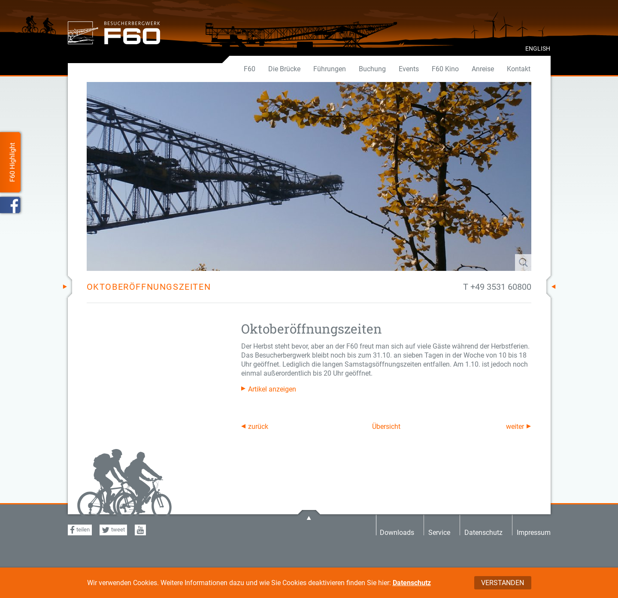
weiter (515, 426)
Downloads (397, 532)
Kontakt (518, 69)
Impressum (534, 532)
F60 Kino (445, 69)
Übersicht (386, 426)
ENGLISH (537, 48)
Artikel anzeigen (272, 389)
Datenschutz (412, 583)
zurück (258, 426)
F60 (249, 69)
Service (439, 532)
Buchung (372, 69)
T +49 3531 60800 (497, 287)
